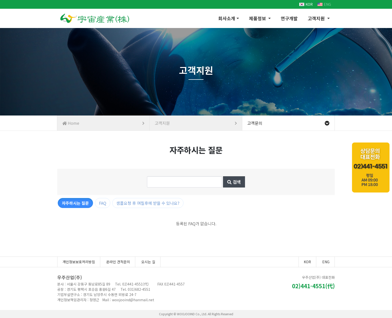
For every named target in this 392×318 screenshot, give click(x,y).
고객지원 (317, 18)
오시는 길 (148, 261)
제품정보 (258, 18)
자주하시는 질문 (75, 203)
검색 (234, 182)
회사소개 (226, 18)
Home (103, 123)
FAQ (102, 203)
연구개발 (289, 18)
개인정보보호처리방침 (78, 261)
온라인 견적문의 (118, 261)
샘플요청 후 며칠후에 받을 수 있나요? (148, 203)
